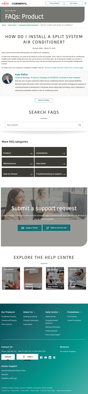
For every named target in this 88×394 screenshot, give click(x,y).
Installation (50, 153)
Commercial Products (9, 320)
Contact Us (7, 347)
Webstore (4, 374)
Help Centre (12, 25)
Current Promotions (74, 320)
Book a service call (56, 228)
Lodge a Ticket (30, 228)
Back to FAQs (44, 100)
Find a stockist (27, 357)
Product (17, 153)
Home (4, 25)
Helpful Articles (50, 316)
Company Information (31, 320)
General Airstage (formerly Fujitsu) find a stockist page (64, 68)
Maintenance (17, 163)
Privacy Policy (16, 390)
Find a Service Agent (52, 335)
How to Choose (17, 174)
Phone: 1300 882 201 (9, 351)
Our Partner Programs (68, 351)
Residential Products (8, 316)
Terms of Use (6, 390)
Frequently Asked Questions (28, 25)
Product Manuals (51, 331)
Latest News (27, 324)
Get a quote (73, 3)
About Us (29, 312)
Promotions (74, 312)
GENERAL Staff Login (9, 378)
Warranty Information (52, 327)
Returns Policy (35, 390)
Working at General (30, 316)
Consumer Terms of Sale (49, 390)
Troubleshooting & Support (50, 174)
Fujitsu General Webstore (64, 390)
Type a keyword (12, 125)
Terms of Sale (26, 390)
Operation (50, 163)
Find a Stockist (54, 3)
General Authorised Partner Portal (13, 371)
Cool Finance (72, 316)
